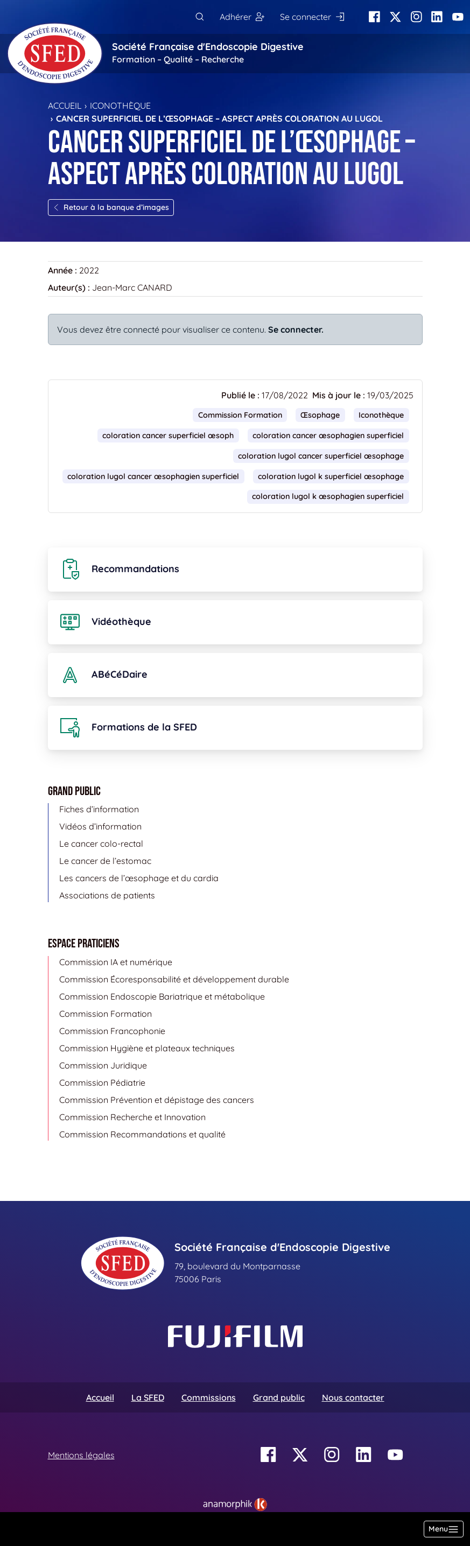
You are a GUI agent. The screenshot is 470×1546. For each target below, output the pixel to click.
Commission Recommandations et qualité (142, 1134)
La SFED (147, 1397)
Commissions (208, 1397)
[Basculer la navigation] (444, 1529)
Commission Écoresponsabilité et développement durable (174, 979)
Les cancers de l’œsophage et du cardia (139, 878)
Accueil (65, 105)
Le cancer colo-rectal (101, 843)
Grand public (279, 1397)
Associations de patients (107, 895)
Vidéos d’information (100, 826)
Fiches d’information (99, 809)
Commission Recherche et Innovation (132, 1117)
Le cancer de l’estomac (105, 860)
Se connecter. (296, 329)
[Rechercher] (199, 17)
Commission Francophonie (112, 1030)
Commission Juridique (103, 1065)
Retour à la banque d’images (111, 207)
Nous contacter (353, 1397)
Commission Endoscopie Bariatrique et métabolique (162, 996)
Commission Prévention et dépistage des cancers (156, 1099)
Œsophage (320, 415)
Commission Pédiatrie (102, 1082)
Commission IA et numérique (115, 962)
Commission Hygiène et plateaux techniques (147, 1048)
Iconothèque (120, 105)
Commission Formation (240, 415)
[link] (235, 1505)
